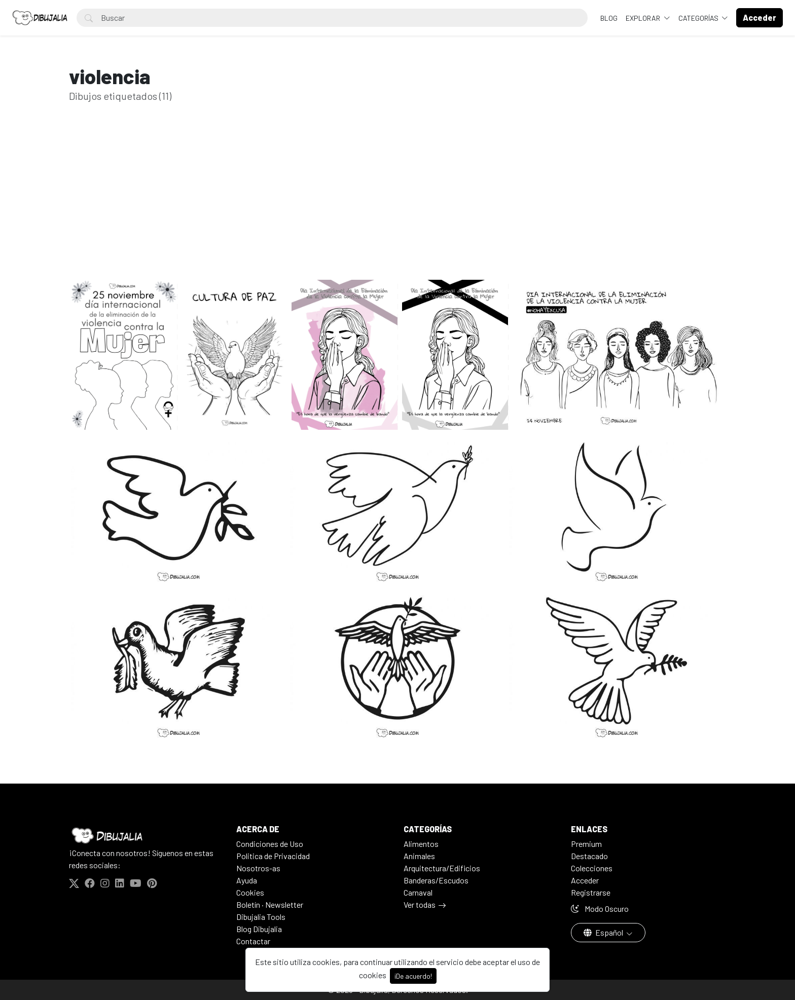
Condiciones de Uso (269, 843)
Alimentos (421, 843)
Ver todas (420, 904)
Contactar (253, 941)
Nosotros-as (258, 868)
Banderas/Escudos (436, 880)
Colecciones (591, 868)
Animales (419, 856)
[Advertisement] (397, 207)
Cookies (250, 892)
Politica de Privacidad (273, 856)
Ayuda (246, 880)
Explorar (644, 18)
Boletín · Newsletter (269, 904)
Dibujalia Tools (260, 916)
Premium (586, 843)
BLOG (609, 18)
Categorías (699, 18)
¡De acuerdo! (413, 976)
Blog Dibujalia (259, 929)
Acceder (585, 880)
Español (604, 932)
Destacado (589, 856)
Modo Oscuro (600, 908)
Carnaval (418, 892)
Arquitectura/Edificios (442, 868)
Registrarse (590, 892)
